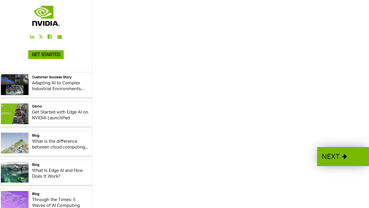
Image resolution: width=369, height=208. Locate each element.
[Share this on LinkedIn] (32, 36)
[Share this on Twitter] (41, 36)
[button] (343, 156)
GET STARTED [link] (46, 54)
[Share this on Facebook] (49, 36)
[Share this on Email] (59, 36)
